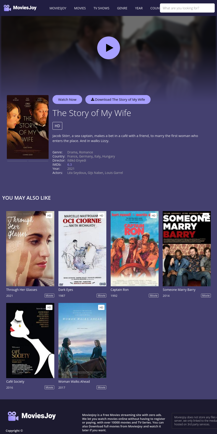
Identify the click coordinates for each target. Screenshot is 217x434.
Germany (86, 156)
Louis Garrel (114, 172)
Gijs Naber (95, 172)
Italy (97, 156)
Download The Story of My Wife (118, 99)
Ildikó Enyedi (76, 160)
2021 (71, 168)
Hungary (108, 156)
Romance (86, 152)
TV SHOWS (101, 8)
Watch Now (67, 99)
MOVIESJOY (58, 8)
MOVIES (80, 8)
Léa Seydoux (76, 172)
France (72, 156)
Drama (72, 152)
